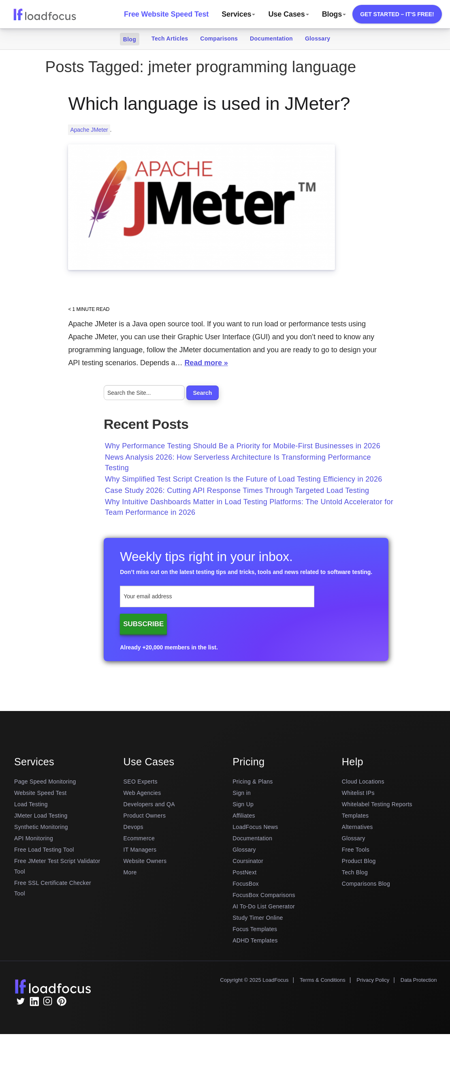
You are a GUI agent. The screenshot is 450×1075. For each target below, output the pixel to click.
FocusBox (245, 883)
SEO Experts (141, 781)
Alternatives (357, 827)
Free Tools (355, 849)
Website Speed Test (40, 793)
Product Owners (145, 815)
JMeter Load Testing (41, 815)
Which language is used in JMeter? (209, 103)
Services (238, 14)
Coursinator (247, 861)
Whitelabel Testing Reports (377, 804)
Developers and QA (149, 804)
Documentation (271, 38)
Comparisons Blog (366, 883)
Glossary (317, 38)
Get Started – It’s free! (397, 14)
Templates (355, 815)
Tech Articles (169, 38)
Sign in (241, 793)
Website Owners (145, 861)
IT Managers (140, 849)
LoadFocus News (255, 827)
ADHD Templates (254, 940)
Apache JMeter (89, 129)
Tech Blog (355, 872)
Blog (129, 39)
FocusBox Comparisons (263, 895)
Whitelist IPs (358, 793)
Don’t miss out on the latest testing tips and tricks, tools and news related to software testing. (246, 572)
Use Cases (288, 14)
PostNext (244, 872)
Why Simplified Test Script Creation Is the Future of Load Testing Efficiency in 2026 (243, 479)
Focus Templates (254, 929)
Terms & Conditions (322, 980)
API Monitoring (33, 838)
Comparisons (219, 38)
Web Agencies (142, 793)
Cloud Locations (363, 781)
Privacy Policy (372, 980)
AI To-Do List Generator (263, 906)
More (130, 872)
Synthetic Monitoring (41, 827)
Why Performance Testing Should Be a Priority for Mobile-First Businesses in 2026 (242, 446)
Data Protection (419, 980)
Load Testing (31, 804)
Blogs (334, 14)
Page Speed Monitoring (45, 781)
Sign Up (243, 804)
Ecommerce (139, 838)
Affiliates (243, 815)
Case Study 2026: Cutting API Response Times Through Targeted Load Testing (237, 490)
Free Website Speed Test (166, 14)
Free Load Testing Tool (44, 849)
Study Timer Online (257, 917)
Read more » (206, 363)
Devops (133, 827)
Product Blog (359, 861)
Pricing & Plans (252, 781)
